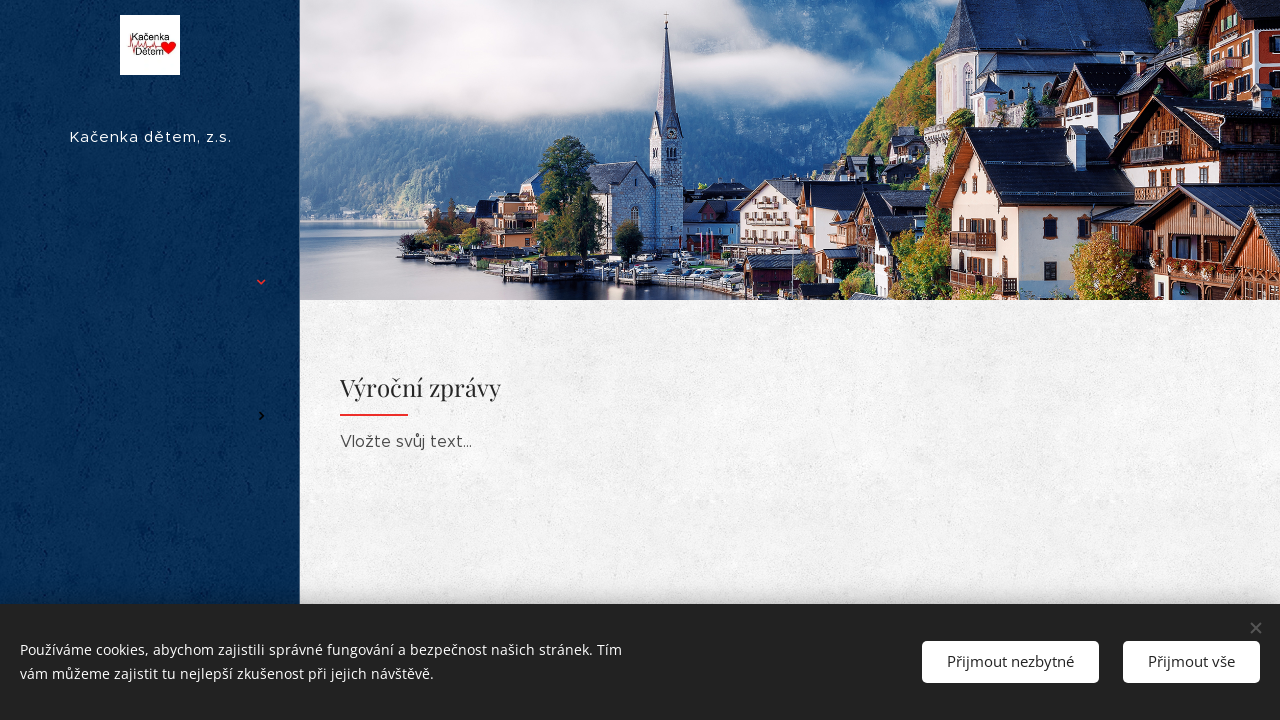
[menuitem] (150, 222)
